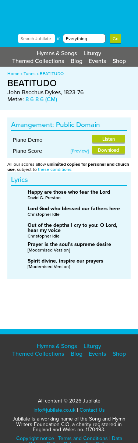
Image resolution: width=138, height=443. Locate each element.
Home (13, 73)
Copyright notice (35, 438)
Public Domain (78, 124)
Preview (80, 151)
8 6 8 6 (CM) (41, 99)
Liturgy (92, 53)
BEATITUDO (52, 73)
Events (97, 61)
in (59, 38)
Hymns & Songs (57, 53)
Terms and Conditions (83, 438)
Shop (119, 61)
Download (108, 150)
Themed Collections (38, 61)
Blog (76, 61)
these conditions (54, 169)
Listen (108, 139)
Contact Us (92, 410)
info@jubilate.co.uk (54, 410)
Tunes (30, 73)
